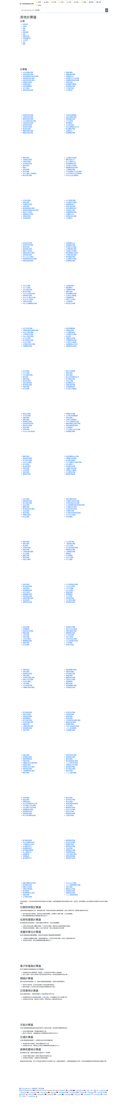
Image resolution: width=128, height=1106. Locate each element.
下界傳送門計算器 (28, 334)
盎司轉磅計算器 (70, 86)
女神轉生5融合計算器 (29, 344)
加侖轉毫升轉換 (70, 431)
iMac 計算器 (69, 590)
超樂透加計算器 (70, 893)
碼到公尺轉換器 (70, 371)
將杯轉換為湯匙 (27, 885)
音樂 (24, 34)
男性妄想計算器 (27, 243)
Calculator (68, 1094)
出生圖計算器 (27, 218)
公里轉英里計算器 (71, 340)
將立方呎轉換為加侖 (28, 842)
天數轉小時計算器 (71, 458)
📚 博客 (98, 2)
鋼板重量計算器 (70, 119)
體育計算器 (69, 683)
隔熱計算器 (26, 543)
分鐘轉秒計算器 (70, 289)
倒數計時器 (26, 724)
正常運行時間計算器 (28, 677)
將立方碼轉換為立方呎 (72, 127)
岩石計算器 (26, 517)
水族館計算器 (27, 161)
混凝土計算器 (27, 559)
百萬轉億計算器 (70, 261)
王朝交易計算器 (27, 301)
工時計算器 (26, 683)
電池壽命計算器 (70, 627)
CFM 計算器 (69, 121)
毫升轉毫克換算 (27, 840)
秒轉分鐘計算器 (70, 385)
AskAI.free (32, 1096)
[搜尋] (106, 10)
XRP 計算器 (26, 88)
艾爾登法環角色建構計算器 (30, 330)
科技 (24, 42)
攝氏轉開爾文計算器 (72, 253)
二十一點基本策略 (71, 773)
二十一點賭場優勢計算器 (73, 885)
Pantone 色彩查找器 (29, 431)
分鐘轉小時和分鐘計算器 (30, 763)
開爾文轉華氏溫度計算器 (73, 423)
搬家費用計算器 (27, 421)
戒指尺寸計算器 (70, 299)
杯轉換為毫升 (27, 801)
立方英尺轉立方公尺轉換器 (74, 173)
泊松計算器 (69, 848)
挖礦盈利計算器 (27, 82)
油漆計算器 (26, 429)
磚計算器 (25, 377)
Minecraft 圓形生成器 (29, 297)
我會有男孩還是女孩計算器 (30, 210)
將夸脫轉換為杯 (70, 387)
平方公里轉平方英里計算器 (74, 462)
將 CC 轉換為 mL (71, 161)
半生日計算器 (27, 681)
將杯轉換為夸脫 (27, 811)
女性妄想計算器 (27, 163)
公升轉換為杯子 (27, 846)
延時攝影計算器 (27, 757)
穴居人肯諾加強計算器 (72, 726)
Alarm (105, 1094)
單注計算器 (69, 801)
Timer (24, 1096)
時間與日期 (26, 36)
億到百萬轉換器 (70, 328)
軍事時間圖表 (27, 718)
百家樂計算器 (70, 714)
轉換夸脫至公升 (70, 159)
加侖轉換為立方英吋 (72, 344)
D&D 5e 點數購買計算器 (30, 303)
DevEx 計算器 (27, 342)
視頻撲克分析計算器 (72, 765)
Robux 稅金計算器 (28, 336)
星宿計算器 (26, 247)
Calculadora (33, 1092)
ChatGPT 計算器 (71, 515)
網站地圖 (41, 1088)
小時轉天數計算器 (71, 249)
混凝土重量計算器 (71, 117)
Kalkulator (23, 1092)
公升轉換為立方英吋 (28, 844)
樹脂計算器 (26, 419)
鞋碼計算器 (69, 373)
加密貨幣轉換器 (27, 86)
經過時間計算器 (27, 673)
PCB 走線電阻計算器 (72, 641)
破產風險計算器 (70, 891)
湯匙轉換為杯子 (70, 204)
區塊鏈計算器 (27, 84)
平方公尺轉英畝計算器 (72, 421)
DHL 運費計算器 (70, 200)
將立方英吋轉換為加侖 (29, 815)
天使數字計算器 (27, 204)
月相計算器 (26, 671)
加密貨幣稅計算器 (28, 74)
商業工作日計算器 (28, 679)
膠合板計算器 (27, 381)
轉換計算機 (26, 773)
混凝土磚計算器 (27, 383)
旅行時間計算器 (27, 720)
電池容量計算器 (70, 602)
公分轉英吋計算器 (71, 202)
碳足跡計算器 (27, 129)
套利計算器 (69, 771)
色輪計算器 (26, 417)
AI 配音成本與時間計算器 (73, 513)
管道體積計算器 (70, 133)
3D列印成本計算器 (71, 639)
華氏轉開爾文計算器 (28, 893)
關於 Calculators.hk (25, 1088)
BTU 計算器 (26, 373)
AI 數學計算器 (70, 511)
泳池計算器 (26, 511)
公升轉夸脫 (69, 301)
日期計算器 (26, 675)
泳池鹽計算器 (70, 286)
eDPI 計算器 (69, 545)
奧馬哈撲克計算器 (71, 755)
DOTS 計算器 (26, 338)
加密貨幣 (25, 24)
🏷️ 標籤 (83, 2)
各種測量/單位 (27, 38)
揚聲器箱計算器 (27, 594)
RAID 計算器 (69, 557)
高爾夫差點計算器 (28, 261)
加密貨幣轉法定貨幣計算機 (30, 76)
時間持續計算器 (27, 728)
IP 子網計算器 (70, 635)
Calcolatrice (100, 1092)
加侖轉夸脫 (26, 854)
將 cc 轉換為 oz (27, 852)
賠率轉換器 (69, 681)
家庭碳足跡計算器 (28, 90)
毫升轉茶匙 (26, 891)
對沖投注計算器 (70, 842)
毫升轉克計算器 (70, 466)
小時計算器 (26, 635)
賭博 (24, 44)
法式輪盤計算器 (70, 730)
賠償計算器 (69, 718)
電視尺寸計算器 (27, 212)
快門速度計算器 (70, 673)
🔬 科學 (68, 2)
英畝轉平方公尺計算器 (72, 78)
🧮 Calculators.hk (27, 4)
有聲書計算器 (27, 216)
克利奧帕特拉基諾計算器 (73, 720)
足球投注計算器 (70, 712)
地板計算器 (26, 468)
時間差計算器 (27, 765)
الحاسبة (59, 1094)
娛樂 (24, 28)
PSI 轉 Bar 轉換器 (71, 295)
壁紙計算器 (26, 549)
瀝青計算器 (26, 541)
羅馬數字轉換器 (70, 474)
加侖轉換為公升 (70, 243)
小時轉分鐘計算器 (71, 255)
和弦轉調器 (26, 629)
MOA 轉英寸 (69, 464)
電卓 (95, 1090)
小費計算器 (45, 997)
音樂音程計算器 (27, 602)
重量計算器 (69, 72)
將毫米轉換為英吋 (71, 208)
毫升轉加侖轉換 (70, 460)
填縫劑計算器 (27, 515)
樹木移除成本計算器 (28, 509)
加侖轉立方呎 (70, 214)
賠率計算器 (69, 797)
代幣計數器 (69, 517)
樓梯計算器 (26, 456)
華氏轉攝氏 (69, 123)
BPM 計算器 (26, 592)
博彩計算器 (69, 887)
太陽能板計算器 (27, 159)
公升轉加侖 (69, 90)
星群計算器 (26, 202)
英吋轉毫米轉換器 (28, 850)
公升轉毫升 (69, 218)
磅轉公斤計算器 (27, 887)
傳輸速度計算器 (70, 633)
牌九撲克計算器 (70, 769)
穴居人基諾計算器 (71, 854)
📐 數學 (38, 2)
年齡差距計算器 (27, 716)
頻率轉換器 (69, 594)
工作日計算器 (27, 639)
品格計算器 (26, 627)
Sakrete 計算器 (27, 462)
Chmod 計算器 (70, 586)
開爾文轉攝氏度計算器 (29, 883)
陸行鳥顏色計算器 (28, 340)
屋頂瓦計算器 (27, 414)
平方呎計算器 (27, 415)
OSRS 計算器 (26, 286)
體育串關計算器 (70, 840)
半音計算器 (26, 588)
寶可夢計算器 (27, 291)
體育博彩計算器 (70, 846)
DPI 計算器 (69, 559)
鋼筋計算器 (26, 557)
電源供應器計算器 (71, 631)
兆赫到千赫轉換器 (71, 419)
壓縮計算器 (69, 592)
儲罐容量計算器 (70, 74)
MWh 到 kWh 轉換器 (72, 175)
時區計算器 (26, 755)
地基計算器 (26, 387)
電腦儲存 (68, 553)
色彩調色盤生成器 (28, 423)
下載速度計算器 (70, 543)
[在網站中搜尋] (62, 10)
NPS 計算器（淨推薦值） (30, 173)
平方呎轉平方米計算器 (29, 805)
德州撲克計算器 (70, 799)
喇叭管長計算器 (27, 586)
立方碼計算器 (70, 125)
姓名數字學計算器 (28, 245)
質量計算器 (26, 895)
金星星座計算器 (27, 255)
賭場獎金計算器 (70, 850)
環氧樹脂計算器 (27, 501)
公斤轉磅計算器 (27, 897)
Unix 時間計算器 (27, 685)
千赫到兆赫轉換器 (71, 115)
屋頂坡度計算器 (27, 385)
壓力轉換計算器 (70, 129)
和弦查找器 (26, 600)
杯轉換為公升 (70, 76)
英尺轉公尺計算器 (71, 247)
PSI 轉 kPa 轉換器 (71, 342)
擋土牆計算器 (27, 466)
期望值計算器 (70, 844)
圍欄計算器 (26, 507)
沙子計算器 (26, 553)
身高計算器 (26, 799)
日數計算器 (26, 669)
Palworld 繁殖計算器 (29, 293)
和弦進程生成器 (27, 596)
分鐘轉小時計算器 (71, 468)
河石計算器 (26, 499)
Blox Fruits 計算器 (28, 257)
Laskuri (82, 1092)
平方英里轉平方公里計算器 (74, 171)
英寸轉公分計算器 (71, 165)
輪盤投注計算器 (70, 889)
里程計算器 (26, 158)
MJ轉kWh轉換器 (27, 889)
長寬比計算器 (70, 645)
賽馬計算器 (69, 759)
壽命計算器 (26, 165)
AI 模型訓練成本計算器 (72, 503)
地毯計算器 (26, 584)
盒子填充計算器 (27, 460)
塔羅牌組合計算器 (28, 214)
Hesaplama (40, 1094)
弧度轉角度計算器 (28, 809)
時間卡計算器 (27, 714)
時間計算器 (26, 761)
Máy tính (31, 1094)
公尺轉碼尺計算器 (71, 259)
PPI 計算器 (69, 596)
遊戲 (24, 30)
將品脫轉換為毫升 (71, 163)
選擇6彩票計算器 (71, 722)
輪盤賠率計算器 (70, 677)
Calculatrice (72, 1092)
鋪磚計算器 (26, 555)
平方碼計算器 (70, 88)
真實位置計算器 (70, 206)
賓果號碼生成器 (70, 852)
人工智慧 (25, 40)
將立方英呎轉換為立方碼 (30, 803)
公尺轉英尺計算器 (71, 334)
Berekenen (62, 1092)
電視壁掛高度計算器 (28, 208)
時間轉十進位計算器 (28, 767)
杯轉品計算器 (70, 330)
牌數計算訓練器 (70, 856)
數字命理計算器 (27, 175)
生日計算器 (26, 645)
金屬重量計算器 (70, 245)
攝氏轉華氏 (69, 287)
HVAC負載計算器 (28, 375)
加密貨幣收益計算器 (28, 78)
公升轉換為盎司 (70, 332)
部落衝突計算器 (27, 295)
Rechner (53, 1092)
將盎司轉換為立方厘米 (72, 456)
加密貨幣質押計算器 (28, 80)
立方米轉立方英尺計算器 (73, 429)
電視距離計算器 (27, 249)
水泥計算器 (26, 470)
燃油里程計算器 (27, 125)
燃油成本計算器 (27, 127)
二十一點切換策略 (71, 728)
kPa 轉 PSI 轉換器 (71, 389)
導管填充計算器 (27, 458)
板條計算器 (26, 472)
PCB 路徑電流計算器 (72, 584)
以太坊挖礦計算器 (28, 72)
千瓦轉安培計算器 (71, 158)
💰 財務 (53, 2)
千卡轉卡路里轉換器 (72, 415)
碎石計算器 (26, 371)
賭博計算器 (69, 716)
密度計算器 (69, 417)
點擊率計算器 (70, 671)
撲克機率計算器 (70, 767)
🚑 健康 (46, 2)
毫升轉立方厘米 (70, 210)
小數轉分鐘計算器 (28, 726)
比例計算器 (26, 797)
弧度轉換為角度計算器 (72, 80)
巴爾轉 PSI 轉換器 (71, 470)
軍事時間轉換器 (27, 759)
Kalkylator (103, 1090)
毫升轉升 (68, 336)
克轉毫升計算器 (70, 338)
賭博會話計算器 (70, 813)
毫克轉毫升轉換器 (71, 84)
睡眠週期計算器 (27, 641)
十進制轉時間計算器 (28, 771)
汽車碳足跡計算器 (28, 117)
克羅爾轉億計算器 (71, 212)
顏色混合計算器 (27, 425)
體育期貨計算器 (70, 807)
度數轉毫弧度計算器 (72, 167)
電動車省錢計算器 (28, 131)
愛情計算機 (26, 169)
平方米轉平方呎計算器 (29, 807)
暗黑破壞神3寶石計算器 (29, 259)
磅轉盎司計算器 (70, 414)
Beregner (62, 1090)
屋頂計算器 (26, 513)
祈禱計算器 (26, 206)
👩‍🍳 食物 (76, 2)
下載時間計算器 (70, 551)
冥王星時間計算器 (28, 722)
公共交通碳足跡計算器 (29, 121)
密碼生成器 (69, 82)
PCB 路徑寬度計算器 (72, 547)
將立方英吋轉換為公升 (72, 377)
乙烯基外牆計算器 (28, 551)
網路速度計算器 (70, 549)
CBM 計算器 (69, 381)
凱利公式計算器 (70, 809)
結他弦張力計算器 (28, 631)
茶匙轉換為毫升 (27, 848)
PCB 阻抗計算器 (70, 600)
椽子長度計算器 (27, 503)
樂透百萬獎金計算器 (72, 803)
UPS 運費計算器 (70, 472)
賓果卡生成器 (70, 811)
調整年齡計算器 (27, 769)
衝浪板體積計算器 (71, 293)
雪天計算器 (26, 171)
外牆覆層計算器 (27, 346)
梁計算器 (25, 545)
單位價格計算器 (70, 379)
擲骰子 (25, 167)
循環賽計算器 (70, 724)
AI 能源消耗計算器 (71, 509)
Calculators (87, 1094)
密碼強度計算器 (27, 813)
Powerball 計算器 (71, 883)
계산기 (88, 1090)
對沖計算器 (69, 805)
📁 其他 (61, 2)
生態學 (25, 26)
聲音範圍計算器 (27, 590)
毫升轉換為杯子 (27, 858)
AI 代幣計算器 (70, 541)
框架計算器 (26, 427)
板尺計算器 (26, 464)
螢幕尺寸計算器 (27, 251)
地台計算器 (26, 389)
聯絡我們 (34, 1088)
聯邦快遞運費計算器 (72, 425)
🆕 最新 (91, 2)
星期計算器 (26, 643)
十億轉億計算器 (70, 169)
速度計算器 (69, 375)
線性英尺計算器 (70, 303)
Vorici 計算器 (26, 287)
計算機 (71, 1090)
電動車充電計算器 (28, 133)
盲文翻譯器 (69, 555)
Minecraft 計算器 (28, 299)
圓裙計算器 (69, 291)
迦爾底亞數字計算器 (28, 253)
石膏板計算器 (27, 547)
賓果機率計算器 (70, 757)
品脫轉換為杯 (70, 297)
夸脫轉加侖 (26, 856)
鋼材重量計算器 (70, 257)
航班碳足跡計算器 (28, 115)
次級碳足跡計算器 (28, 123)
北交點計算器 (27, 200)
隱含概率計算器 (70, 858)
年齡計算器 (26, 637)
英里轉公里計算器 (71, 216)
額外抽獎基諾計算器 (72, 761)
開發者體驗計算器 (71, 669)
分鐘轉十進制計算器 (28, 687)
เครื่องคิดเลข (79, 1090)
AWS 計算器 (69, 637)
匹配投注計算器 (70, 679)
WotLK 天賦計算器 (28, 332)
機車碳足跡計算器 (28, 119)
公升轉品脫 (69, 427)
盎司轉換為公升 (70, 383)
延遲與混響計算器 (28, 598)
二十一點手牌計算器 (72, 763)
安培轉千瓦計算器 (71, 251)
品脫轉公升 (69, 131)
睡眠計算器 (26, 633)
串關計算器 (69, 675)
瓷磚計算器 (26, 379)
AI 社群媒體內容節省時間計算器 (75, 505)
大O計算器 (69, 643)
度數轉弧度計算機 (71, 346)
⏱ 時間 (38, 5)
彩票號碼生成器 (70, 687)
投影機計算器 (70, 598)
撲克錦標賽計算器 (71, 685)
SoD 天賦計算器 (27, 289)
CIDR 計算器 (69, 588)
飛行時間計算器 (27, 712)
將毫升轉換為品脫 (71, 499)
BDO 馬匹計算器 (27, 328)
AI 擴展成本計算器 (71, 507)
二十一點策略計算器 (72, 895)
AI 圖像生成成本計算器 (72, 501)
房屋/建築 (25, 32)
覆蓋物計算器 (27, 474)
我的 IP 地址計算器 (71, 629)
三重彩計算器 (70, 815)
